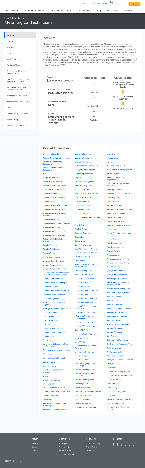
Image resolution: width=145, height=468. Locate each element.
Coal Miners (47, 340)
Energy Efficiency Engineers (85, 170)
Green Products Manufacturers (86, 253)
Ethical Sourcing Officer (83, 186)
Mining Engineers (113, 158)
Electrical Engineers (50, 396)
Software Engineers (114, 332)
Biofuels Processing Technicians (55, 265)
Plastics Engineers (113, 229)
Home (6, 18)
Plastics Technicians (114, 239)
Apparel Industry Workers (52, 182)
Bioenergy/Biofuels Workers (53, 261)
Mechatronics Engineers (84, 400)
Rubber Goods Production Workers (119, 308)
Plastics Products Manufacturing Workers (119, 234)
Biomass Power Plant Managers (55, 283)
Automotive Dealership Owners (55, 209)
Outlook (10, 107)
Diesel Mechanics (49, 366)
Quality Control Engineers (116, 271)
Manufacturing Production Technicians (85, 375)
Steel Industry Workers (115, 352)
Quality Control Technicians (117, 275)
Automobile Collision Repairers (54, 198)
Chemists (46, 324)
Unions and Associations (17, 113)
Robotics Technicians (115, 304)
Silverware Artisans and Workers (119, 324)
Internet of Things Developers (86, 326)
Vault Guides (112, 11)
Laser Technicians (81, 338)
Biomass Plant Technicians (53, 279)
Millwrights (111, 154)
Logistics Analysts (81, 356)
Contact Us (36, 447)
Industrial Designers (82, 282)
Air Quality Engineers (51, 178)
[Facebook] (115, 444)
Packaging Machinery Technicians (119, 209)
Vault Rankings (11, 11)
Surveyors (110, 364)
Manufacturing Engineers (84, 370)
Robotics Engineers (114, 297)
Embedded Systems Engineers (86, 166)
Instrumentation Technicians (85, 322)
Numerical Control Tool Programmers (115, 179)
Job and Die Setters (82, 330)
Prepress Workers (113, 251)
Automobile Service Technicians (55, 205)
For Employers (84, 4)
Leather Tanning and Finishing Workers (86, 347)
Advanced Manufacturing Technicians (52, 163)
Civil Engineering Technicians (54, 332)
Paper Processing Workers (116, 213)
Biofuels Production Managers (54, 269)
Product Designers (114, 255)
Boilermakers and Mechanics (54, 295)
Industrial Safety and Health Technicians (85, 307)
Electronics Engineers (83, 154)
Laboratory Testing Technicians (86, 334)
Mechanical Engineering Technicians (88, 392)
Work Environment (14, 59)
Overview (11, 35)
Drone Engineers (49, 384)
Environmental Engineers (84, 182)
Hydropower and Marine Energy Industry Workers (86, 266)
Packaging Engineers (114, 205)
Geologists (79, 237)
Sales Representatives (115, 312)
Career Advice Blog (93, 444)
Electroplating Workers (83, 162)
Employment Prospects (17, 96)
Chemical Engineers (50, 316)
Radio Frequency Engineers (117, 279)
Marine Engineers (81, 384)
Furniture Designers (82, 213)
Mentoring (129, 11)
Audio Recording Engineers (53, 190)
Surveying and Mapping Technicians (120, 360)
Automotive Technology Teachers (55, 235)
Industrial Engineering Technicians (87, 290)
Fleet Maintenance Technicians (86, 193)
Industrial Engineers (82, 294)
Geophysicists (80, 241)
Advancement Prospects (17, 102)
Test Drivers (111, 368)
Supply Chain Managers (115, 356)
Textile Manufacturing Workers (118, 372)
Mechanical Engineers (83, 396)
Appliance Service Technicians (54, 186)
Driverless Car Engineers (52, 380)
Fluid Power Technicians (84, 197)
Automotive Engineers (51, 227)
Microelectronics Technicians (86, 407)
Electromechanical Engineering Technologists (54, 405)
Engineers (78, 178)
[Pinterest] (130, 444)
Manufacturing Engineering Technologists (85, 365)
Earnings (10, 53)
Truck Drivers (111, 395)
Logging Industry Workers (84, 352)
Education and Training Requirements (16, 72)
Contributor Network (66, 454)
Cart (114, 4)
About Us (35, 444)
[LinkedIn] (119, 444)
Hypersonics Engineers (83, 271)
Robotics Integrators (114, 301)
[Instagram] (127, 444)
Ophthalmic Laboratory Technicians (120, 194)
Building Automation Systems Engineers (54, 304)
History (10, 41)
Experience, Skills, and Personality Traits (16, 88)
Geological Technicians (83, 233)
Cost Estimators (49, 362)
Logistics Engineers (82, 360)
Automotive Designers (51, 219)
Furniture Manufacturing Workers (87, 217)
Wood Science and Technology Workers (118, 408)
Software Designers (114, 328)
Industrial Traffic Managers (85, 312)
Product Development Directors (118, 259)
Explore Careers (18, 18)
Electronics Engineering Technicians (56, 410)
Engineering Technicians (84, 174)
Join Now (134, 4)
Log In (124, 4)
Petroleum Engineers (115, 217)
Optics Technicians (114, 201)
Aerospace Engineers (51, 174)
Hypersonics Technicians (84, 275)
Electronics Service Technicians (86, 158)
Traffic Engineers (113, 384)
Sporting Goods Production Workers (120, 344)
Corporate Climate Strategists (54, 358)
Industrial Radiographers (84, 302)
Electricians (47, 400)
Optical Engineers (113, 198)
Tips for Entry (12, 119)
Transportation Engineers (116, 391)
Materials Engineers (82, 388)
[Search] (140, 11)
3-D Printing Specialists (51, 154)
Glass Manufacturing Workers (86, 249)
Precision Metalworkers (115, 247)
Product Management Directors (118, 263)
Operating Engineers (114, 190)
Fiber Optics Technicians (84, 190)
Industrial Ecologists (82, 286)
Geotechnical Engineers (83, 245)
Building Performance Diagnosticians (57, 309)
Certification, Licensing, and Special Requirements (18, 80)
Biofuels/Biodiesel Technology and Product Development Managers (56, 274)
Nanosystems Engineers (116, 166)
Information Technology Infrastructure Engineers (84, 317)
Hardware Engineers (82, 257)
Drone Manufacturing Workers (54, 388)
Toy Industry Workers (114, 380)
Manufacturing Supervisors (85, 380)
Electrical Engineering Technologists (56, 392)
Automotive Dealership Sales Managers (54, 214)
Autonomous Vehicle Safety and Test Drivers (55, 240)
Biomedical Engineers (51, 287)
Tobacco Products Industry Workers (120, 376)
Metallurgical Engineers (83, 403)
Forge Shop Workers (82, 205)
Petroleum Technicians (115, 221)
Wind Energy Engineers (115, 403)
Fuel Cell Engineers (82, 209)
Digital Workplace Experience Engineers (54, 371)
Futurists (78, 221)
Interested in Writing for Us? (69, 451)
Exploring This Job (15, 65)
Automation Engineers (51, 194)
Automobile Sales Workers (53, 201)
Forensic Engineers (82, 201)
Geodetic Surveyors (82, 229)
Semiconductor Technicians (117, 316)
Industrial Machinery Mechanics (86, 298)
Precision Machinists (114, 243)
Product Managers (114, 267)
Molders (110, 162)
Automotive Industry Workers (54, 231)
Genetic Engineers (81, 225)
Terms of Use (91, 451)
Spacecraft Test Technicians (117, 340)
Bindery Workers (49, 253)
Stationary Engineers (114, 348)
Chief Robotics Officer (51, 328)
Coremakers (47, 354)
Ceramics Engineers (50, 313)
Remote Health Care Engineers (118, 289)
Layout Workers (80, 342)
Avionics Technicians (51, 249)
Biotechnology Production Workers (56, 291)
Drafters (46, 376)
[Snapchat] (134, 444)
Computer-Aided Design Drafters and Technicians (55, 345)
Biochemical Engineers (51, 257)
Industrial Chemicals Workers (86, 279)
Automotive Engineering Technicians (57, 223)
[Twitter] (123, 444)
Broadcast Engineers (51, 299)
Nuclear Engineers (113, 174)
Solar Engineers (112, 336)
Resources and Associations (19, 125)
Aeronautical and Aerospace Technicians (53, 169)
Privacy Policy (91, 447)
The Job (10, 47)
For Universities (100, 4)
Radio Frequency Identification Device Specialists (118, 284)
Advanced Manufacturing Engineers (56, 158)
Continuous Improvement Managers (56, 350)
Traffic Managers (113, 388)
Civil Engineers (48, 336)
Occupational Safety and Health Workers (119, 185)
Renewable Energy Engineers (118, 293)
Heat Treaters (80, 261)
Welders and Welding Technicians (119, 399)
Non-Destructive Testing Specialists (120, 170)
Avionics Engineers (50, 245)
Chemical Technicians (51, 320)
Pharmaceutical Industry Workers (119, 225)
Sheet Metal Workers (114, 320)
